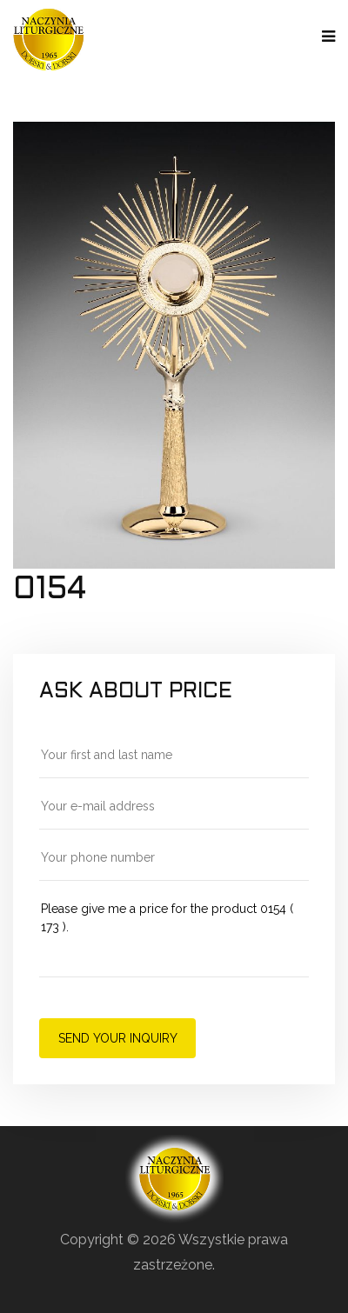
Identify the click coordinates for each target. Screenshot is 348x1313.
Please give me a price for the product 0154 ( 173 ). (174, 937)
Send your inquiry (117, 1038)
